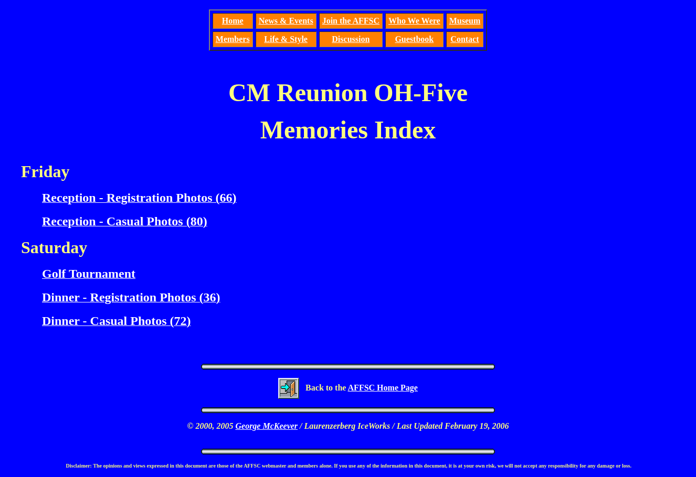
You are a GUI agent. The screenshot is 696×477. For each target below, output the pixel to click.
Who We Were (414, 20)
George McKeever (266, 425)
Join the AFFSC (350, 20)
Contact (464, 39)
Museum (465, 20)
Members (233, 39)
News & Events (286, 20)
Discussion (351, 39)
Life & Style (286, 39)
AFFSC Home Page (383, 387)
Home (233, 20)
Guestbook (414, 39)
